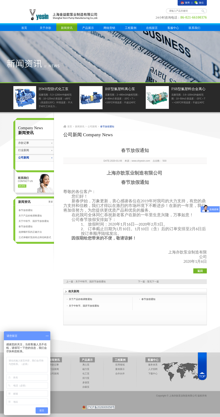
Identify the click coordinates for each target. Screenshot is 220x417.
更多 (50, 201)
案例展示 (120, 369)
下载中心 (153, 373)
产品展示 (88, 27)
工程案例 (130, 27)
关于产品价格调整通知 (30, 215)
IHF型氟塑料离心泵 (120, 89)
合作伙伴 (120, 373)
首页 (24, 27)
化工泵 (85, 373)
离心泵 (85, 364)
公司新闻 (23, 157)
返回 (200, 270)
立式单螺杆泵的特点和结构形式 (35, 237)
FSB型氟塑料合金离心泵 (189, 89)
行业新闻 (23, 150)
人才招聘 (153, 369)
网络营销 (109, 27)
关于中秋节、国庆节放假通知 (34, 221)
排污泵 (85, 378)
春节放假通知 (26, 210)
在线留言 (152, 27)
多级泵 (85, 382)
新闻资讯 (67, 27)
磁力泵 (85, 369)
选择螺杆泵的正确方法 (30, 232)
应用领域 (120, 364)
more (22, 186)
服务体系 (153, 364)
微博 (185, 2)
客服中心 (173, 27)
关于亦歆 (45, 27)
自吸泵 (85, 387)
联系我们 (194, 27)
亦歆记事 (23, 142)
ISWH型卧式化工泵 (54, 89)
